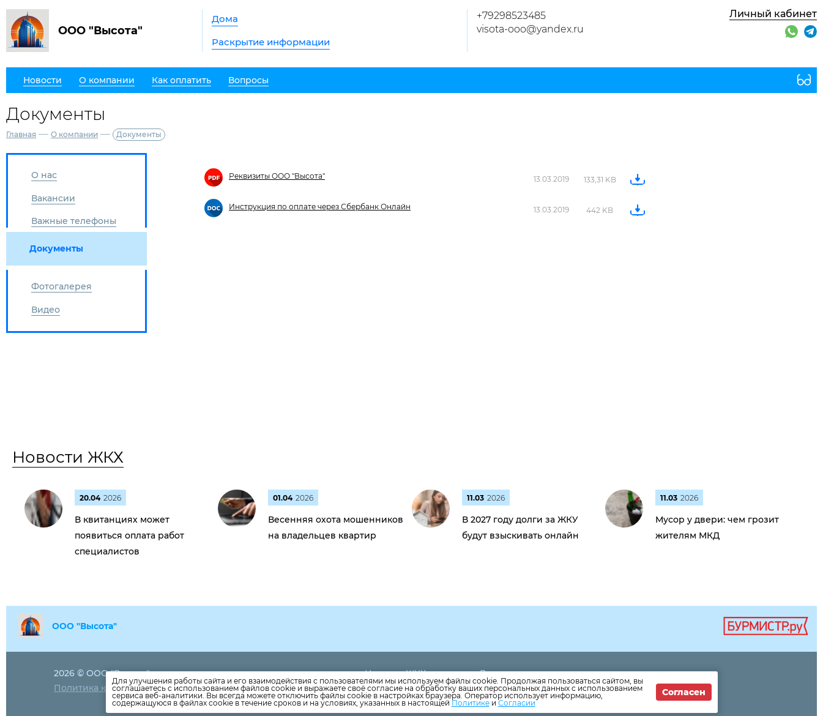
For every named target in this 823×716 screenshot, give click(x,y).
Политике (471, 702)
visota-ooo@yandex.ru (530, 29)
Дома (225, 18)
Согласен (684, 692)
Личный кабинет (773, 14)
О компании (74, 134)
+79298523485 (511, 15)
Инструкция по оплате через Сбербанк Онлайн (320, 206)
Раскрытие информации (271, 42)
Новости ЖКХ (68, 457)
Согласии (516, 702)
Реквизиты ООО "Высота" (277, 176)
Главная (21, 134)
